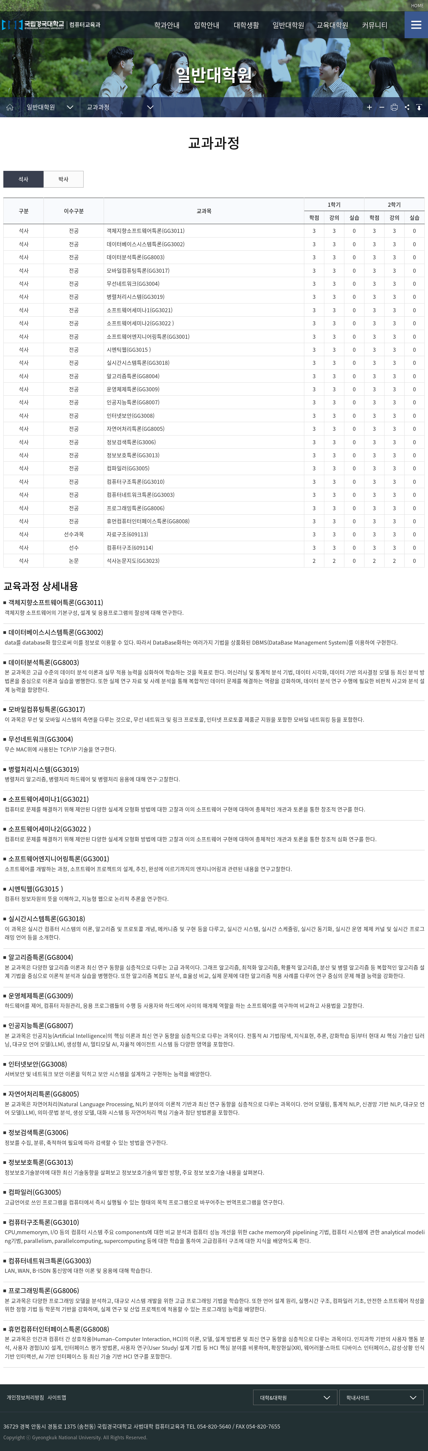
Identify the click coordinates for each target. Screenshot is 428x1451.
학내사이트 (358, 1397)
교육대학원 (332, 24)
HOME (417, 5)
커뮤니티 (375, 24)
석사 (23, 179)
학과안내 (167, 24)
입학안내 (206, 24)
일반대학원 (288, 24)
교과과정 (98, 107)
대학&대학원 (273, 1397)
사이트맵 (56, 1397)
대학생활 (246, 24)
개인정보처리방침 (25, 1397)
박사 (64, 179)
